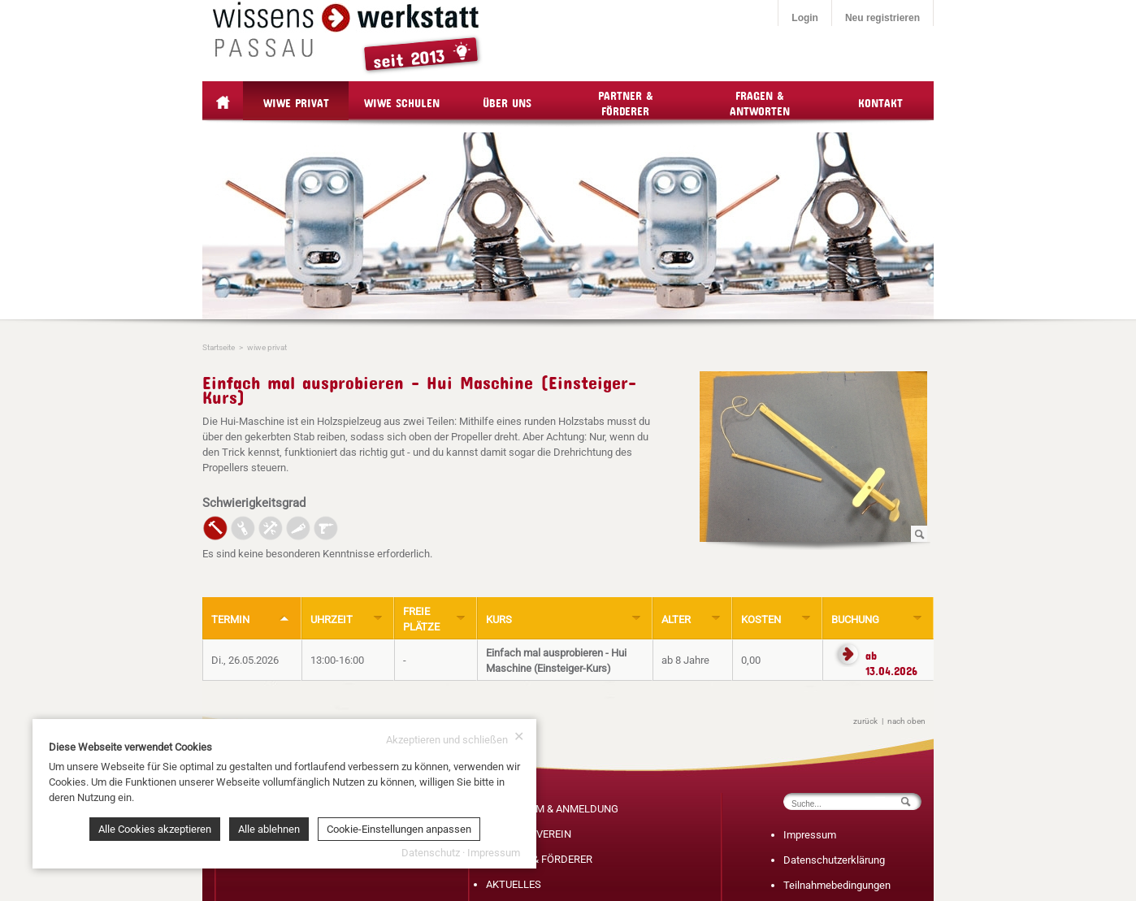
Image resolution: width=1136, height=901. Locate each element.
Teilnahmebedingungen (837, 885)
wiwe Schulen (402, 100)
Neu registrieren (882, 18)
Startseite (218, 347)
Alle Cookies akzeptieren (154, 829)
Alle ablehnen (269, 829)
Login (804, 18)
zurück (865, 721)
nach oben (906, 721)
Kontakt (880, 100)
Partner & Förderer (625, 101)
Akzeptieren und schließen (455, 738)
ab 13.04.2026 (891, 657)
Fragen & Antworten (760, 101)
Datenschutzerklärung (834, 860)
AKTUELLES (513, 884)
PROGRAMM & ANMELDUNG (552, 809)
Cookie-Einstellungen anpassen (399, 829)
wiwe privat (296, 100)
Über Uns (507, 100)
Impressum (809, 835)
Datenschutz (430, 853)
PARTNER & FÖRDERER (539, 859)
